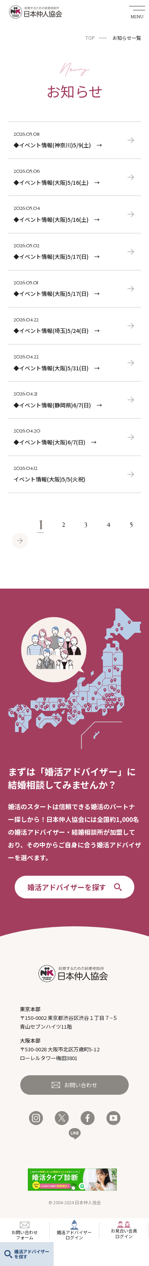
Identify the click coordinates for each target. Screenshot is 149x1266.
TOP (90, 37)
